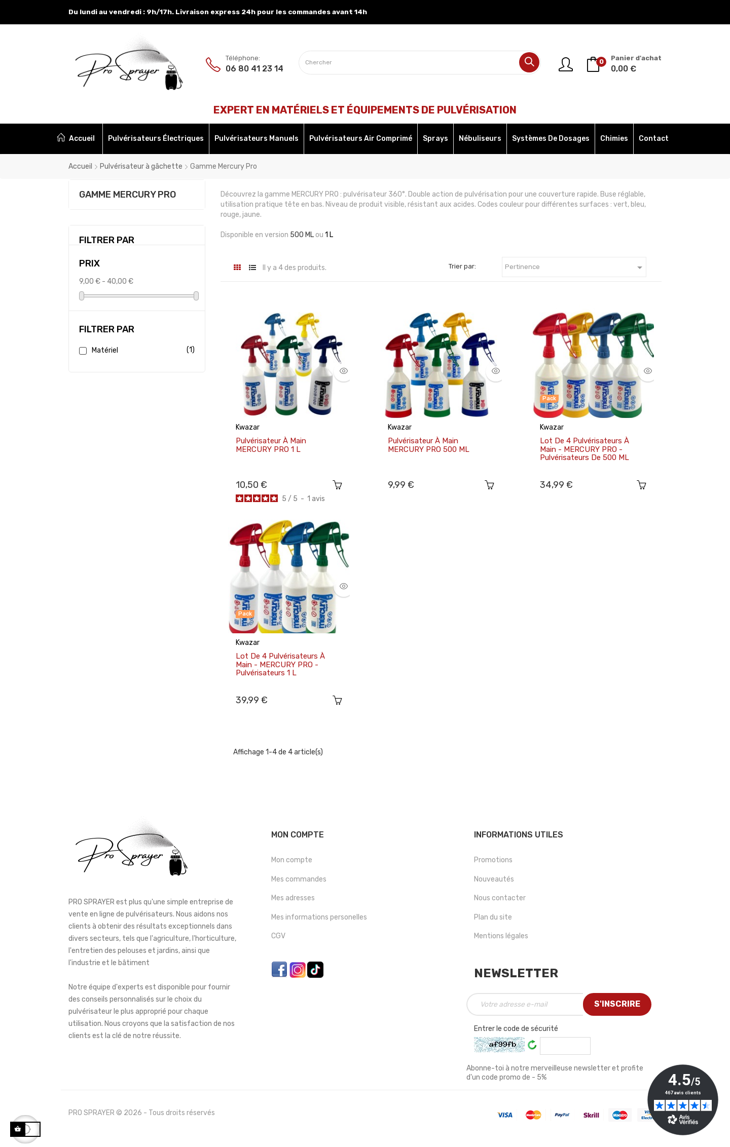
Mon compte (291, 862)
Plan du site (493, 919)
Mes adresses (293, 900)
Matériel (141, 350)
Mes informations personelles (319, 919)
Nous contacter (500, 900)
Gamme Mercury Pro (127, 194)
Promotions (493, 862)
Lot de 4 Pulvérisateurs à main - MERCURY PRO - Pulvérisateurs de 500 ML (584, 449)
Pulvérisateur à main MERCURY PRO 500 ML (428, 445)
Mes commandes (298, 881)
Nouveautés (494, 881)
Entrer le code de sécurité (516, 1030)
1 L (329, 235)
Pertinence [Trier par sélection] (575, 267)
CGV (278, 938)
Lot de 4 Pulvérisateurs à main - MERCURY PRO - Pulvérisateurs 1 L (280, 665)
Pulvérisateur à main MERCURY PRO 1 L (271, 445)
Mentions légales (501, 938)
